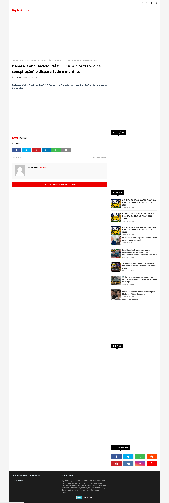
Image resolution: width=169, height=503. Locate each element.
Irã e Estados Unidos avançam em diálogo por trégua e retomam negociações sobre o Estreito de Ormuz (139, 252)
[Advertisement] (84, 36)
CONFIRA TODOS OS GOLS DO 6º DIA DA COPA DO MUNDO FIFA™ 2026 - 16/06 (139, 229)
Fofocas (26, 60)
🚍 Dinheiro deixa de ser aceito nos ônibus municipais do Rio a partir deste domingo (139, 279)
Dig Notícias (20, 10)
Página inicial (17, 60)
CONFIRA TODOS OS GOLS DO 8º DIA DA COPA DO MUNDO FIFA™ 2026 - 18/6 (139, 202)
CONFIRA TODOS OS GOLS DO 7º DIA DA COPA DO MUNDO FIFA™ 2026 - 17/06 (139, 216)
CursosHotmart (18, 480)
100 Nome (18, 77)
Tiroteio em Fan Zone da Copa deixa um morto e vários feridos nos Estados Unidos (139, 265)
